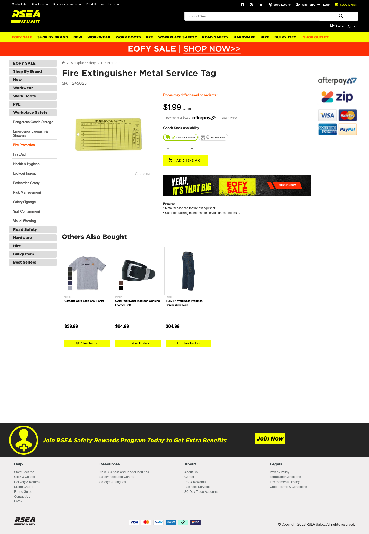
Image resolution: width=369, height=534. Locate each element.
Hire (265, 37)
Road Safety (215, 37)
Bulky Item (285, 37)
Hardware (244, 37)
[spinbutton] (180, 148)
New (77, 37)
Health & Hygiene (26, 164)
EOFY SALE (22, 37)
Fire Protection (24, 145)
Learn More (229, 117)
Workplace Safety (177, 37)
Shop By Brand (52, 37)
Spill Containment (26, 211)
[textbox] (252, 16)
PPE (149, 37)
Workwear (98, 37)
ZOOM (145, 174)
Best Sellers (24, 262)
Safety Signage (24, 202)
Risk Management (27, 192)
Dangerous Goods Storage (33, 122)
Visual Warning (24, 221)
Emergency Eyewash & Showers (30, 133)
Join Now (270, 438)
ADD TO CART (188, 160)
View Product (90, 343)
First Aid (19, 154)
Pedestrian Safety (26, 183)
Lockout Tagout (24, 173)
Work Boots (128, 37)
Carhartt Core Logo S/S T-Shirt (84, 301)
